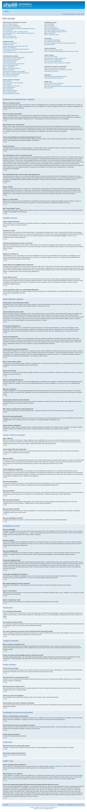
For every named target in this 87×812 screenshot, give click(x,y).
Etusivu (7, 11)
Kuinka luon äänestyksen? (9, 62)
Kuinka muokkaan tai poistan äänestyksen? (13, 63)
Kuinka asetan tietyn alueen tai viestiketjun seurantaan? (58, 69)
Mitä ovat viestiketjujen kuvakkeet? (11, 93)
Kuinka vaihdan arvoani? (9, 50)
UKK (65, 14)
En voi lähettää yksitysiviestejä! (52, 40)
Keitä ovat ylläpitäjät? (49, 24)
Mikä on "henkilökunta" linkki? (51, 34)
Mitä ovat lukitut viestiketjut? (10, 92)
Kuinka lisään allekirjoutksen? (10, 60)
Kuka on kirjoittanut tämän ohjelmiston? (54, 83)
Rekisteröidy (71, 14)
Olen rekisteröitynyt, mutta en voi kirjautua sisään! (15, 31)
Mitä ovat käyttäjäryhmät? (50, 27)
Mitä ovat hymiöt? (7, 84)
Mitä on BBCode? (7, 81)
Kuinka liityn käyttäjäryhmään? (51, 28)
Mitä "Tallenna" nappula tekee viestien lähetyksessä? (16, 73)
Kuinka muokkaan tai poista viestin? (12, 59)
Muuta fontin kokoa (82, 11)
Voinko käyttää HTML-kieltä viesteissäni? (13, 82)
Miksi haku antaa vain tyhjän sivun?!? (53, 59)
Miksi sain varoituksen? (8, 69)
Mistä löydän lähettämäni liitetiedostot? (53, 78)
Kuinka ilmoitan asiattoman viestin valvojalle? (14, 71)
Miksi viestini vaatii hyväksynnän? (11, 74)
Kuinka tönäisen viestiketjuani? (10, 76)
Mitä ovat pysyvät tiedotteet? (10, 90)
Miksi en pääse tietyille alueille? (10, 65)
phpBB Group (59, 766)
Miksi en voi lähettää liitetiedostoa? (11, 68)
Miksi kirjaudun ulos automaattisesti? (12, 27)
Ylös (6, 109)
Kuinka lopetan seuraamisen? (51, 71)
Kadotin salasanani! (8, 30)
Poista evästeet (69, 804)
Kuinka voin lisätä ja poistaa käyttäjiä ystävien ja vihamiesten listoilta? (61, 51)
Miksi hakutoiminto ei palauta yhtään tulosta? (55, 58)
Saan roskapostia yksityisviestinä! (52, 41)
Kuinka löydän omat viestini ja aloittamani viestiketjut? (57, 62)
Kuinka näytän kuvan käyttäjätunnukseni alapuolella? (16, 49)
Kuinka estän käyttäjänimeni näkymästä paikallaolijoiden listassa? (19, 28)
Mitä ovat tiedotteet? (8, 88)
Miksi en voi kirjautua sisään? (10, 24)
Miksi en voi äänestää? (8, 66)
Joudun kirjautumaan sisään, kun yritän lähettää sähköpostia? (18, 52)
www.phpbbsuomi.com (48, 808)
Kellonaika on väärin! (8, 44)
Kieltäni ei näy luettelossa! (9, 47)
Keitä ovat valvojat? (49, 25)
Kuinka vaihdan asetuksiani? (10, 43)
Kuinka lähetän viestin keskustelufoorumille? (14, 57)
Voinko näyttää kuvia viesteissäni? (11, 85)
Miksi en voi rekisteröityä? (9, 36)
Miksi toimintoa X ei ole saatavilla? (52, 84)
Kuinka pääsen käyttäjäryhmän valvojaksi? (54, 30)
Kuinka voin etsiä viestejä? (50, 56)
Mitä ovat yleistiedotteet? (9, 87)
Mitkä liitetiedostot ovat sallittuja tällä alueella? (55, 76)
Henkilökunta (61, 804)
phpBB (37, 807)
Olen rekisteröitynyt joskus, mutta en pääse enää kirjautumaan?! (19, 33)
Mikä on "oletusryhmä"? (50, 33)
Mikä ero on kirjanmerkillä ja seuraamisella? (55, 68)
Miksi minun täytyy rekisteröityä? (11, 25)
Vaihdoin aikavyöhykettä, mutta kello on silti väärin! (15, 46)
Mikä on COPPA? (7, 34)
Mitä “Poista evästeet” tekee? (10, 37)
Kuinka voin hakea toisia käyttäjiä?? (53, 61)
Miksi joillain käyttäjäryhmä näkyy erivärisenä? (55, 31)
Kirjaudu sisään (80, 14)
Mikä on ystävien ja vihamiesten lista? (53, 49)
